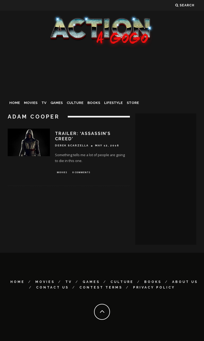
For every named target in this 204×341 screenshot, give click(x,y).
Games (56, 103)
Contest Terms (100, 287)
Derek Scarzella (72, 145)
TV (43, 103)
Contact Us (52, 287)
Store (133, 103)
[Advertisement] (102, 88)
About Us (185, 282)
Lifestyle (113, 103)
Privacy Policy (154, 287)
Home (14, 103)
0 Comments (81, 172)
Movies (30, 103)
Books (93, 103)
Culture (75, 103)
